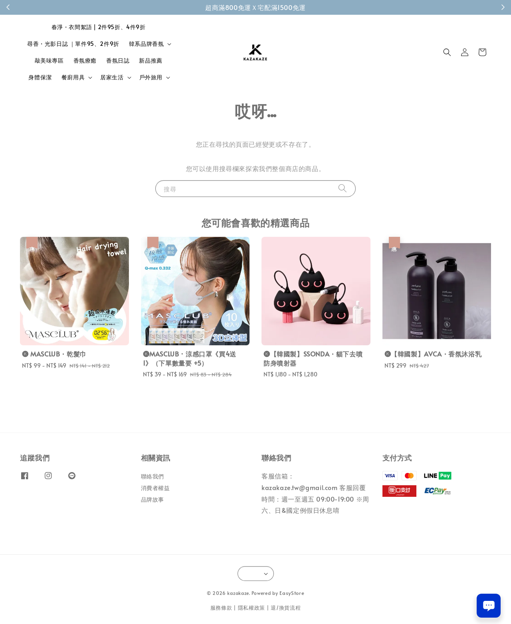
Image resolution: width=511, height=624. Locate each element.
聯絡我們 (152, 476)
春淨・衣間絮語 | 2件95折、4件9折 (98, 27)
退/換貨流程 (286, 607)
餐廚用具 (73, 77)
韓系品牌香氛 (146, 43)
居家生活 (111, 77)
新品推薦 (150, 60)
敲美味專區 (49, 60)
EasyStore (291, 592)
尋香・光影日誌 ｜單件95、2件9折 (73, 43)
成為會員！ (298, 7)
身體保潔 (39, 77)
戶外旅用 (150, 77)
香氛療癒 (85, 60)
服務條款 (221, 607)
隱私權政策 (251, 607)
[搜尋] (342, 188)
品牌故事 (152, 499)
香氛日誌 (117, 60)
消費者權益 (155, 488)
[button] (447, 52)
